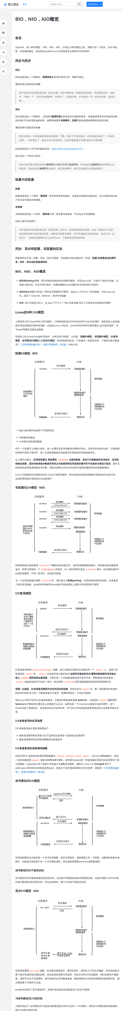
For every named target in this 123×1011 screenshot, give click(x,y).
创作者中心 (93, 4)
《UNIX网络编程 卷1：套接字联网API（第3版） (44, 344)
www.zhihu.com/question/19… (68, 148)
